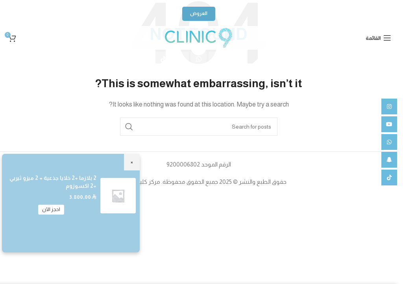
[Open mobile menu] (378, 38)
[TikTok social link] (163, 59)
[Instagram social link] (234, 59)
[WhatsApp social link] (199, 59)
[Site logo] (198, 37)
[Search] (198, 127)
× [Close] (132, 162)
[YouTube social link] (216, 59)
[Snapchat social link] (181, 59)
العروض (198, 13)
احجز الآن (51, 209)
